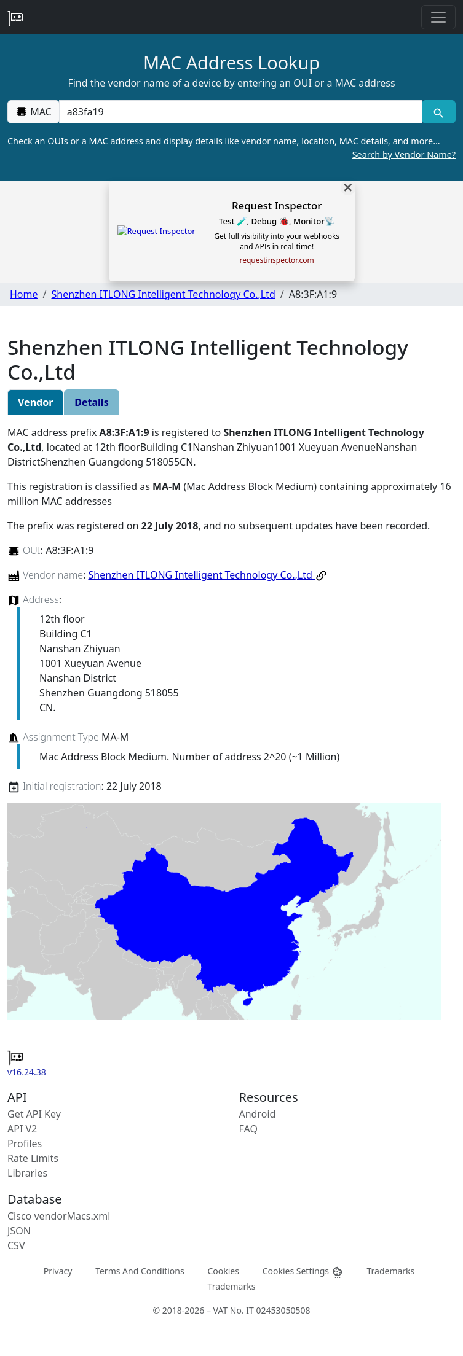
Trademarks (390, 1270)
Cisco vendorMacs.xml (58, 1216)
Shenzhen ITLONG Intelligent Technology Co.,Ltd (163, 294)
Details (91, 402)
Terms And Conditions (139, 1270)
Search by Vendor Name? (404, 154)
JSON (19, 1230)
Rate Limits (32, 1158)
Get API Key (34, 1114)
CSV (16, 1245)
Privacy (58, 1270)
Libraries (27, 1173)
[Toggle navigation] (438, 17)
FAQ (248, 1129)
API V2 (22, 1129)
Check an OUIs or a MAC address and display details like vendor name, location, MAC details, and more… (231, 148)
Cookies (223, 1270)
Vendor (35, 402)
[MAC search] (439, 111)
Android (257, 1114)
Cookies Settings (303, 1270)
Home (24, 294)
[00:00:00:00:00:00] (240, 111)
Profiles (24, 1143)
